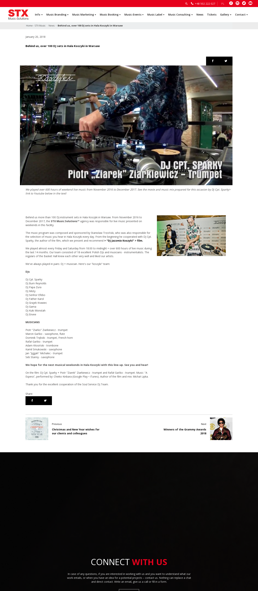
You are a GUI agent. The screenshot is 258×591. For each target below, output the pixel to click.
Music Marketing (83, 14)
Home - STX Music (36, 25)
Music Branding (56, 14)
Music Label (154, 14)
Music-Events (132, 14)
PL (222, 3)
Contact (240, 14)
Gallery (224, 14)
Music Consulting (179, 14)
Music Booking (109, 14)
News (199, 14)
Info (37, 14)
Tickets (211, 14)
